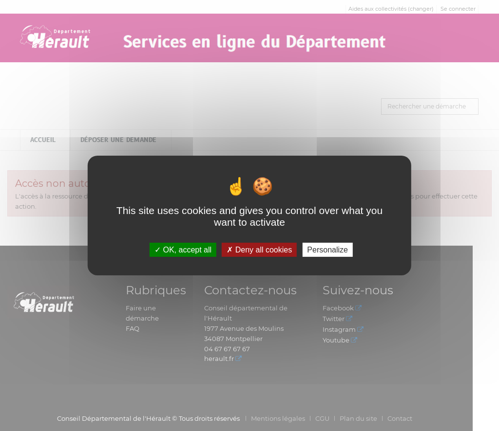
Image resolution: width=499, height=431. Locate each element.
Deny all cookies (259, 250)
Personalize (327, 250)
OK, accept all (182, 250)
